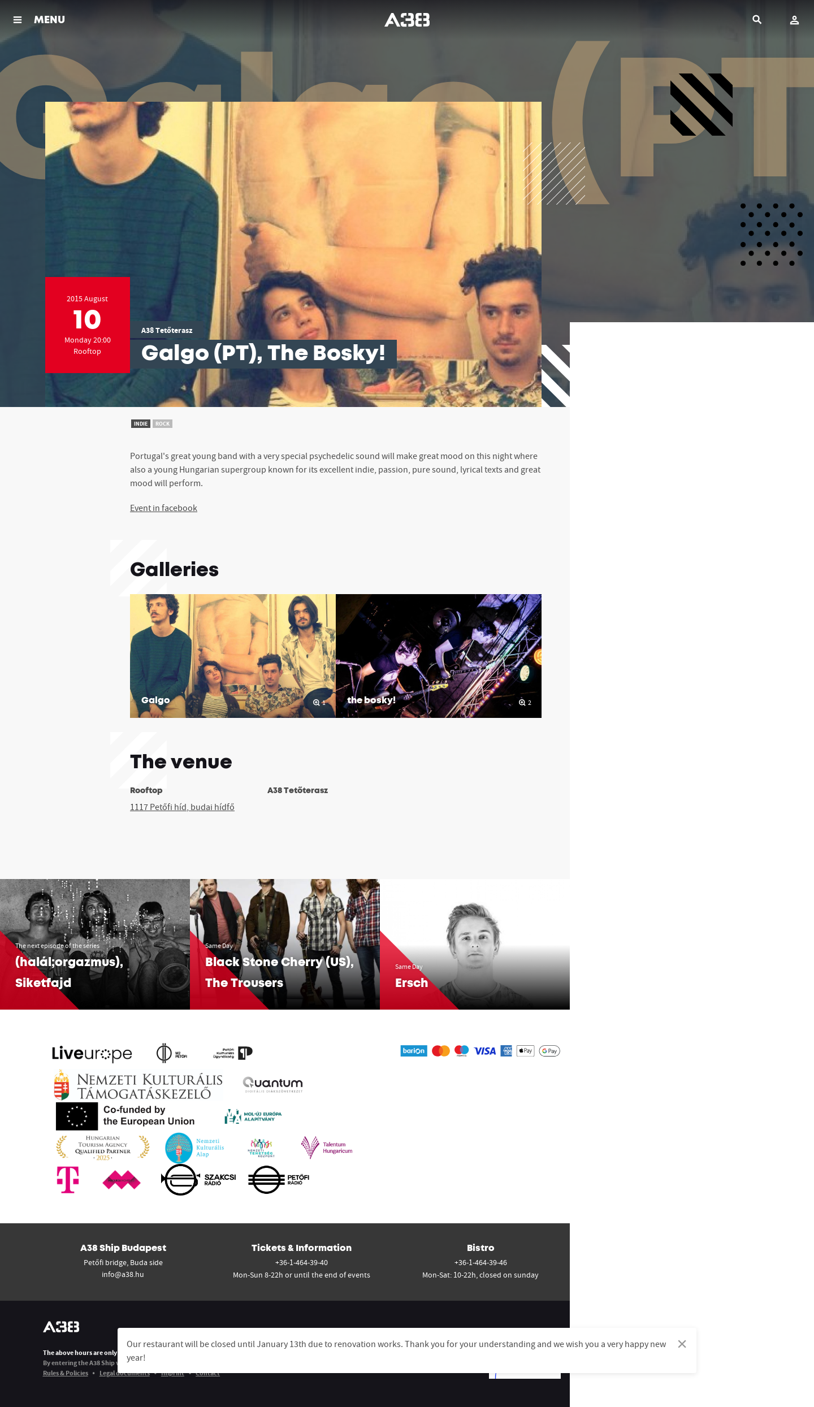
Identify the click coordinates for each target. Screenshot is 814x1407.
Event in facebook (163, 507)
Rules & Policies (65, 1373)
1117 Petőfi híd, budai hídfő (182, 806)
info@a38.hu (123, 1274)
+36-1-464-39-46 (480, 1262)
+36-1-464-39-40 (301, 1262)
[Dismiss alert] (682, 1344)
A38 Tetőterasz (166, 330)
